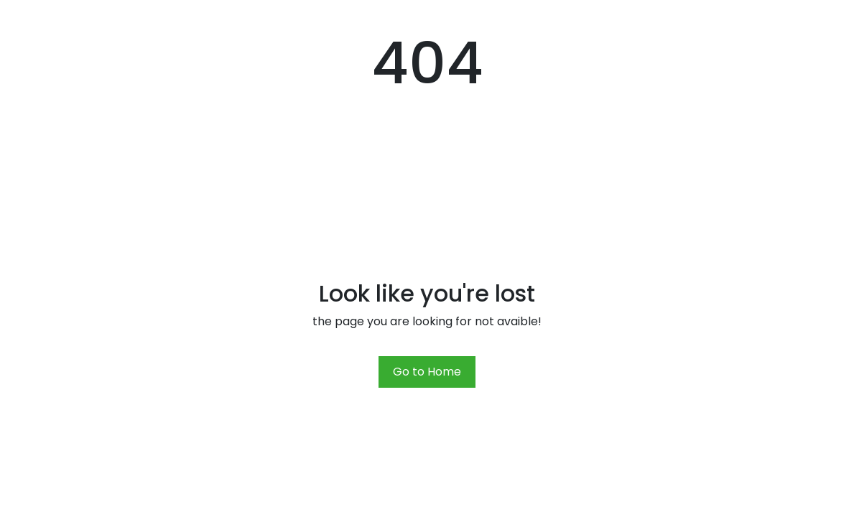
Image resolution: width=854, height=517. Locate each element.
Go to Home (427, 371)
